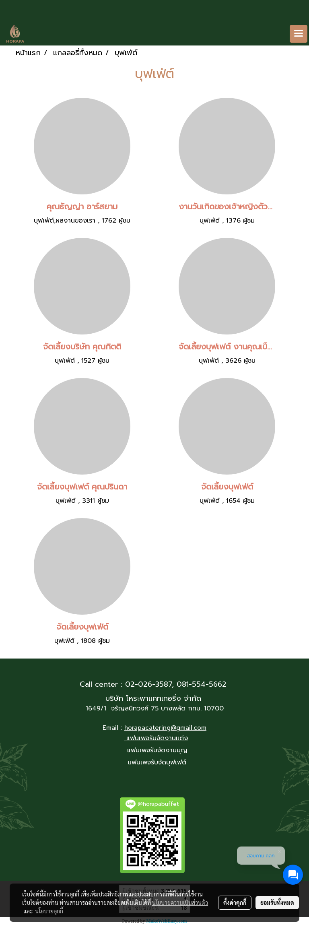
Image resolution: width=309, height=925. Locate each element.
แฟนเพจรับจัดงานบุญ (157, 750)
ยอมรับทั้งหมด (277, 902)
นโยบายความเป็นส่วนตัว (180, 902)
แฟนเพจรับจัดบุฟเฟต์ (157, 762)
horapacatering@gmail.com (165, 727)
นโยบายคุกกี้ (49, 911)
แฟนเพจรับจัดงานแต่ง (157, 738)
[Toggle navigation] (298, 34)
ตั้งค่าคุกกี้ (234, 902)
